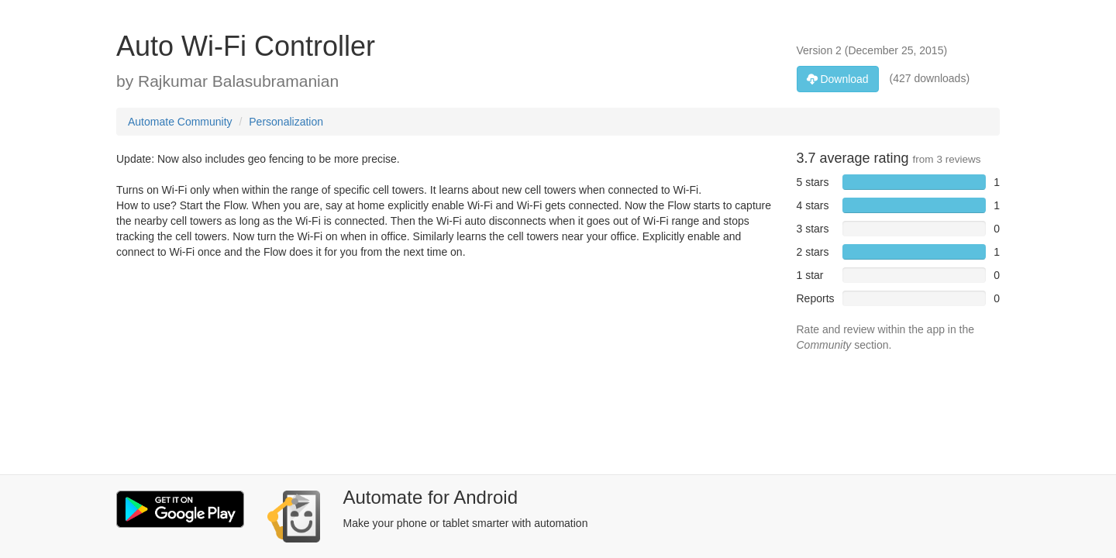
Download (838, 79)
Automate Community (180, 121)
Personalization (286, 121)
